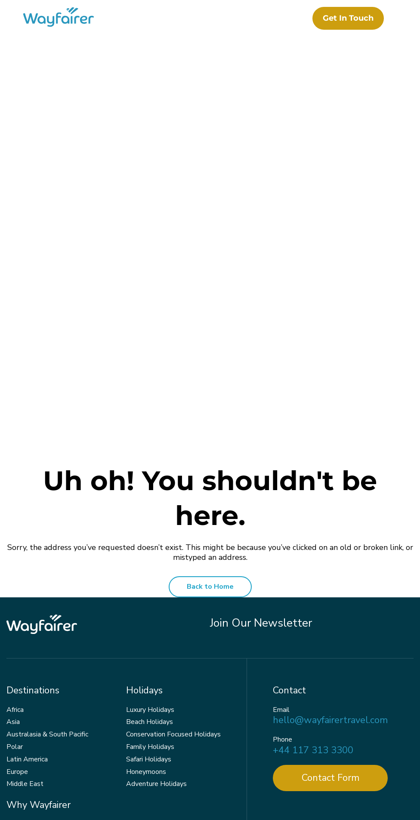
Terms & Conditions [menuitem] (203, 796)
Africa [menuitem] (15, 532)
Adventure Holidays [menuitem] (156, 606)
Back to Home (210, 409)
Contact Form (330, 600)
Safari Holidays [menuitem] (148, 581)
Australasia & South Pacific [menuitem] (47, 557)
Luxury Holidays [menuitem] (150, 532)
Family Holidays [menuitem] (150, 569)
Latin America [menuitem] (27, 581)
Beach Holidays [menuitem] (149, 544)
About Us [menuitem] (21, 646)
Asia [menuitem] (13, 544)
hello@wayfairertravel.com (330, 543)
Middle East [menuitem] (24, 606)
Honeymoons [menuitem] (146, 594)
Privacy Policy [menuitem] (142, 796)
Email (281, 532)
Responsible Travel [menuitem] (36, 659)
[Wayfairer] (69, 18)
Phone (282, 562)
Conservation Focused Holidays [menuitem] (173, 557)
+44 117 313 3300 (313, 572)
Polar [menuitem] (14, 569)
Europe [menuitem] (17, 594)
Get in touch (345, 18)
